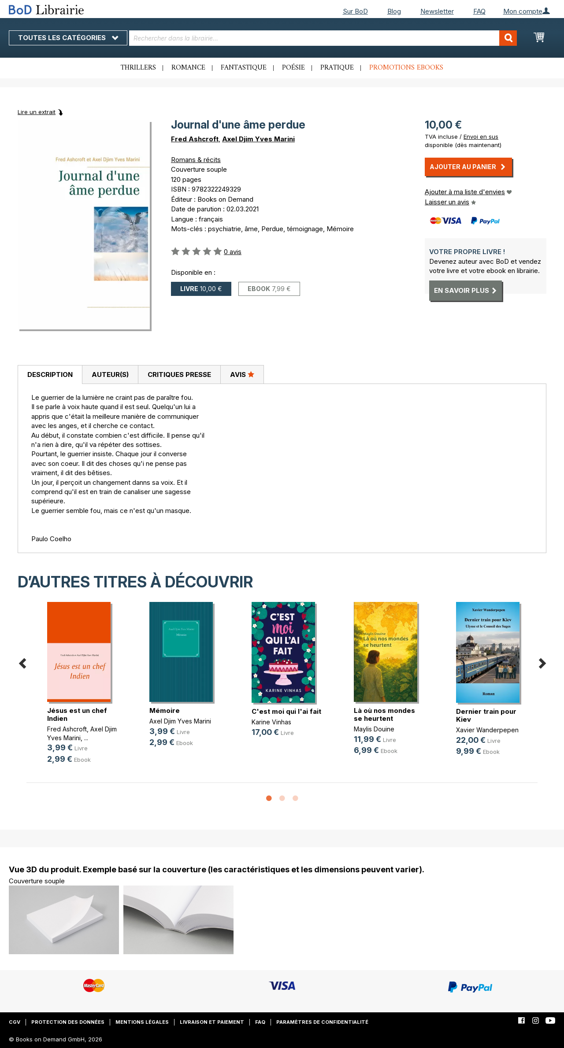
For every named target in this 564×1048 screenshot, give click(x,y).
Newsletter (437, 11)
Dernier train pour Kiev (486, 715)
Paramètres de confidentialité (322, 1022)
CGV (14, 1022)
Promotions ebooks (406, 68)
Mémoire (164, 710)
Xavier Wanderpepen (487, 730)
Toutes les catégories (68, 37)
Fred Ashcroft (195, 139)
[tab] (50, 374)
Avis (242, 374)
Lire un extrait (37, 111)
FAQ (479, 11)
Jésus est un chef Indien (77, 714)
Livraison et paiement (212, 1022)
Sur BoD (355, 11)
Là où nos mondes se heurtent (384, 714)
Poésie (293, 68)
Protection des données (67, 1022)
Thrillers (138, 68)
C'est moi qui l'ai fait (286, 711)
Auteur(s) (110, 374)
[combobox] (323, 38)
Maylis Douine (374, 729)
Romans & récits (196, 159)
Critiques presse (179, 374)
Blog (394, 11)
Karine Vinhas (271, 722)
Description (50, 374)
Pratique (337, 68)
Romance (188, 68)
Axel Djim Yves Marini (258, 139)
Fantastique (244, 68)
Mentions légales (142, 1022)
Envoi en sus (481, 136)
